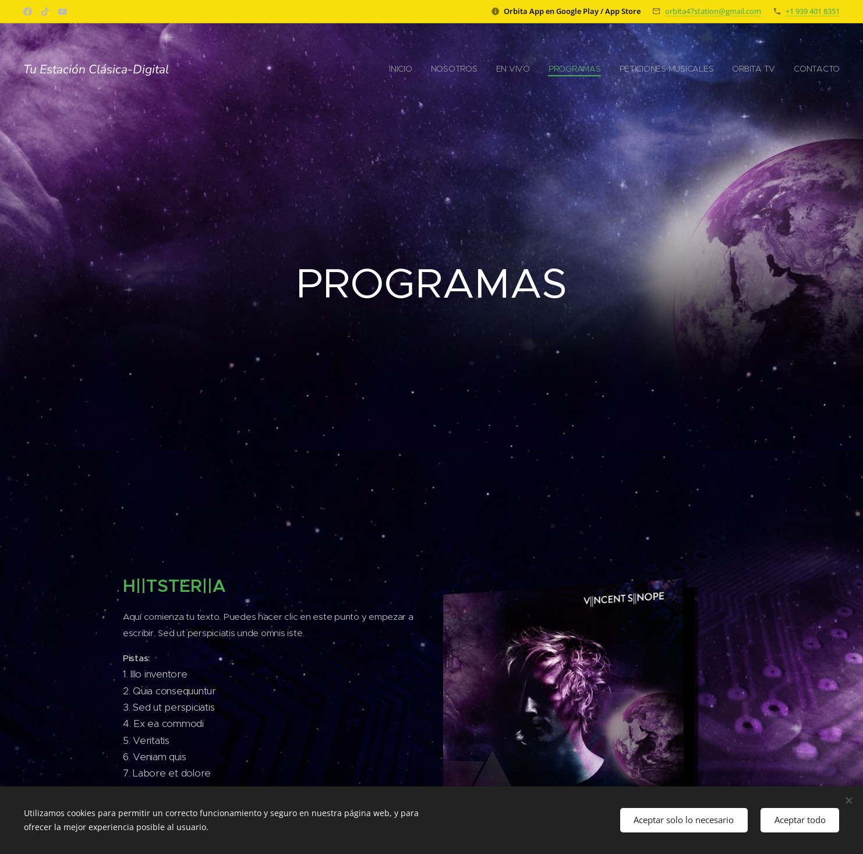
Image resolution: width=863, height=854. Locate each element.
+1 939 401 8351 (813, 11)
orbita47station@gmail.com (713, 11)
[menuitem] (731, 69)
